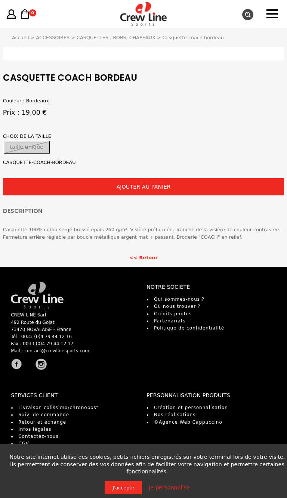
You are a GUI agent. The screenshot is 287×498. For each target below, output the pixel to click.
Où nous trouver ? (177, 306)
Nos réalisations (174, 414)
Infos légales (34, 429)
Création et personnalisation (191, 407)
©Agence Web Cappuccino (188, 422)
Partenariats (170, 321)
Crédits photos (173, 313)
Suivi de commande (43, 414)
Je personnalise (169, 488)
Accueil (20, 37)
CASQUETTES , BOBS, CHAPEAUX (116, 37)
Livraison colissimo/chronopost (58, 407)
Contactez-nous (38, 436)
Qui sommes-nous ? (179, 299)
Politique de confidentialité (189, 328)
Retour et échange (42, 422)
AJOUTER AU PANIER (143, 187)
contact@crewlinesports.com (56, 350)
